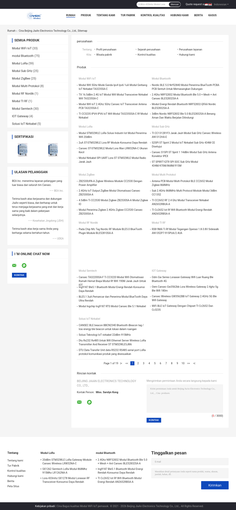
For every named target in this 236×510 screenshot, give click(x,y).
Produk (86, 15)
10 (183, 363)
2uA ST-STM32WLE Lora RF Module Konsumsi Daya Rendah (113, 142)
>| (194, 363)
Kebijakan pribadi (45, 506)
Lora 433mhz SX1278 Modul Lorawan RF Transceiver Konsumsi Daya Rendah (66, 480)
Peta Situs (13, 486)
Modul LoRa (20, 63)
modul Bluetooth (23, 56)
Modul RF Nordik (23, 93)
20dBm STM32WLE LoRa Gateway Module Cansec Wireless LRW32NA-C (67, 461)
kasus (212, 15)
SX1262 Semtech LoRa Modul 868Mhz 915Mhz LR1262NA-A (64, 470)
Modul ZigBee (21, 78)
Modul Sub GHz (22, 71)
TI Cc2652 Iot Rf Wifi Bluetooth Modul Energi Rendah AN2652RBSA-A (120, 480)
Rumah (70, 15)
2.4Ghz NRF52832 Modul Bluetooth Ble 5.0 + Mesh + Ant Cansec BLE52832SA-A (122, 461)
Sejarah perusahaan (149, 49)
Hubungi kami (179, 15)
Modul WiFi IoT (22, 48)
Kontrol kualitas (153, 15)
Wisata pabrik (104, 54)
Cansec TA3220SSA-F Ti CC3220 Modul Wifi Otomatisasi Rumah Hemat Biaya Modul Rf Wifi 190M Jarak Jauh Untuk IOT (112, 281)
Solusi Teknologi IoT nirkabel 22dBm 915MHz (105, 334)
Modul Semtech (22, 108)
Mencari (175, 4)
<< (126, 363)
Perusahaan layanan (190, 49)
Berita (198, 15)
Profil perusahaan (106, 49)
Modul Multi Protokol (25, 86)
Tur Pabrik (128, 15)
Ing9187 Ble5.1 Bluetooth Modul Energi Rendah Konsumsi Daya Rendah (120, 470)
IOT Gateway (20, 116)
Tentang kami (105, 15)
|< (121, 363)
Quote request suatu (197, 4)
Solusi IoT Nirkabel (24, 124)
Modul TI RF (20, 101)
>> (188, 363)
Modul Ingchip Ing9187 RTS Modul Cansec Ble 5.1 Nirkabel (112, 306)
